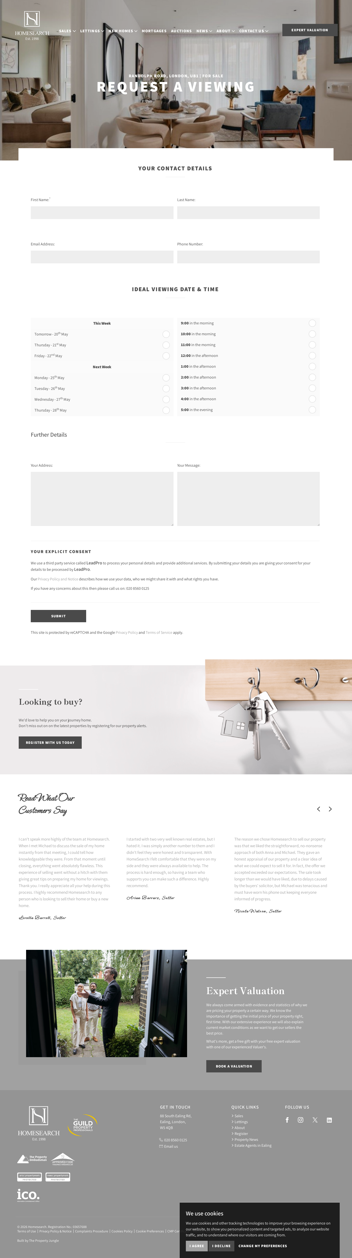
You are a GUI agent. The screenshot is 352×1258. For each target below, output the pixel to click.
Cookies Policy (122, 1231)
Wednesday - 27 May (52, 399)
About (238, 1127)
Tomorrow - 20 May (51, 333)
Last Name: (186, 199)
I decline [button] (221, 1245)
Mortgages (156, 32)
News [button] (206, 32)
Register (239, 1133)
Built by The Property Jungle (38, 1240)
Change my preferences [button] (263, 1245)
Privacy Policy (127, 632)
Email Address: (43, 243)
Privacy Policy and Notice (58, 578)
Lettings (239, 1121)
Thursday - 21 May (50, 344)
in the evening (197, 409)
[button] (318, 809)
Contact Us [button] (255, 32)
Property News (244, 1139)
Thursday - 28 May (50, 410)
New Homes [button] (125, 32)
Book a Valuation (234, 1066)
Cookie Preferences (150, 1231)
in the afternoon (199, 355)
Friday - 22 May (48, 355)
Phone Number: (190, 243)
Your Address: (42, 465)
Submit (58, 616)
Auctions (183, 32)
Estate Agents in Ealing (251, 1145)
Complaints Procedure (91, 1231)
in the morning (197, 323)
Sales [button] (69, 32)
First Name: (40, 199)
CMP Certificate (178, 1231)
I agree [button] (197, 1245)
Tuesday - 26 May (49, 388)
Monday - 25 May (49, 377)
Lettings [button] (94, 32)
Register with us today (50, 742)
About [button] (228, 32)
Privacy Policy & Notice (55, 1231)
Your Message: (188, 465)
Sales (237, 1115)
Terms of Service (159, 632)
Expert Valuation (309, 33)
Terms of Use (26, 1231)
